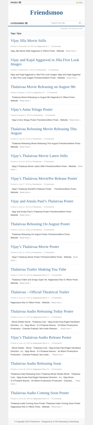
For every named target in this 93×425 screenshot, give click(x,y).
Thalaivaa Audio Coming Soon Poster (40, 393)
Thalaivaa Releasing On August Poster (40, 224)
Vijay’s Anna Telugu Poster (32, 109)
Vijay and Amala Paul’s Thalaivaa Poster (42, 201)
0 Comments (56, 46)
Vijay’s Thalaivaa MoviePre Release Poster (44, 178)
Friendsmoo (35, 421)
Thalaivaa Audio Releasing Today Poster (42, 311)
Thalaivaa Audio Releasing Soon (36, 363)
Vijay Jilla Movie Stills (28, 40)
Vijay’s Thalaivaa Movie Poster (35, 247)
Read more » (71, 51)
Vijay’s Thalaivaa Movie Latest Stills (39, 156)
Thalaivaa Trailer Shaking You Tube (38, 269)
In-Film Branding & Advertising (66, 421)
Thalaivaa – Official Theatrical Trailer (40, 292)
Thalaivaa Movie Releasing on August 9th (43, 87)
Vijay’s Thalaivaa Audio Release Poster (41, 337)
